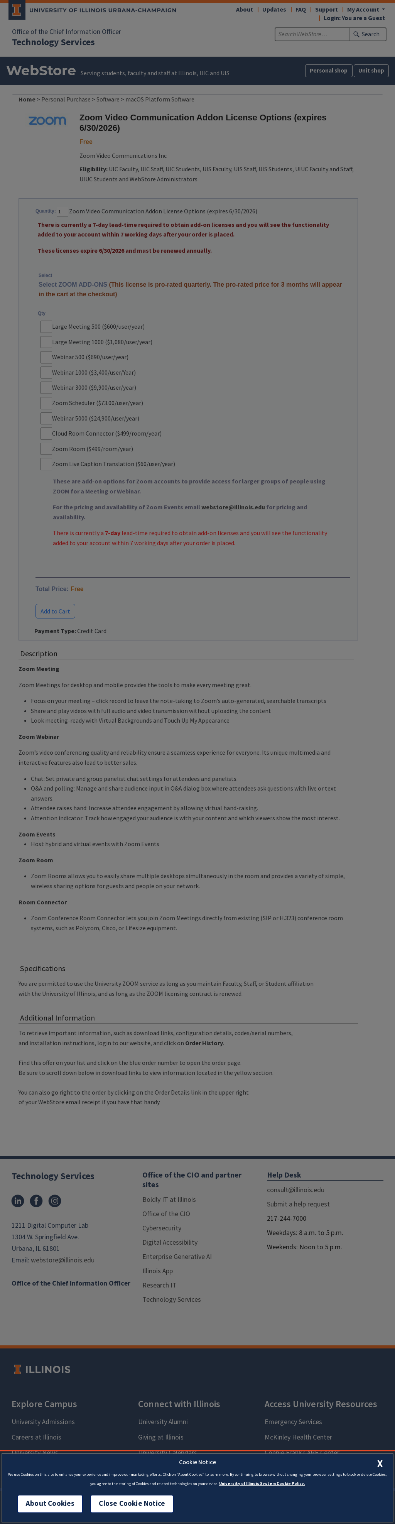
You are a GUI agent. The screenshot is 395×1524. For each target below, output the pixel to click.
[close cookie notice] (380, 1463)
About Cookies (50, 1504)
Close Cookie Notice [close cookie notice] (132, 1504)
